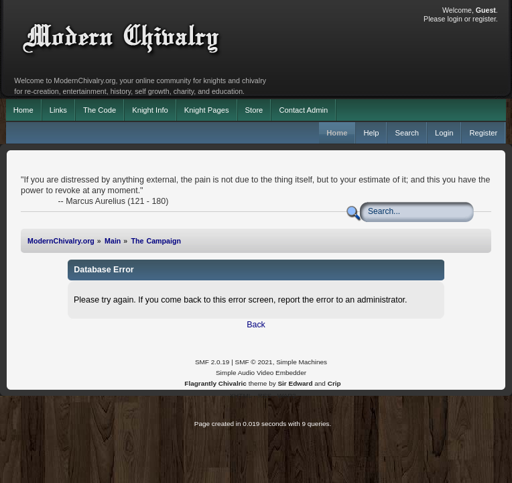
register (484, 19)
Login (444, 133)
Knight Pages (206, 110)
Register (483, 133)
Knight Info (150, 110)
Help (371, 133)
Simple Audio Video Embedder (261, 372)
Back (256, 324)
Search (407, 133)
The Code (99, 110)
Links (58, 110)
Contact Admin (303, 110)
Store (254, 110)
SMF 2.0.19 (212, 362)
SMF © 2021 (254, 362)
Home (23, 110)
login (454, 19)
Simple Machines (301, 362)
